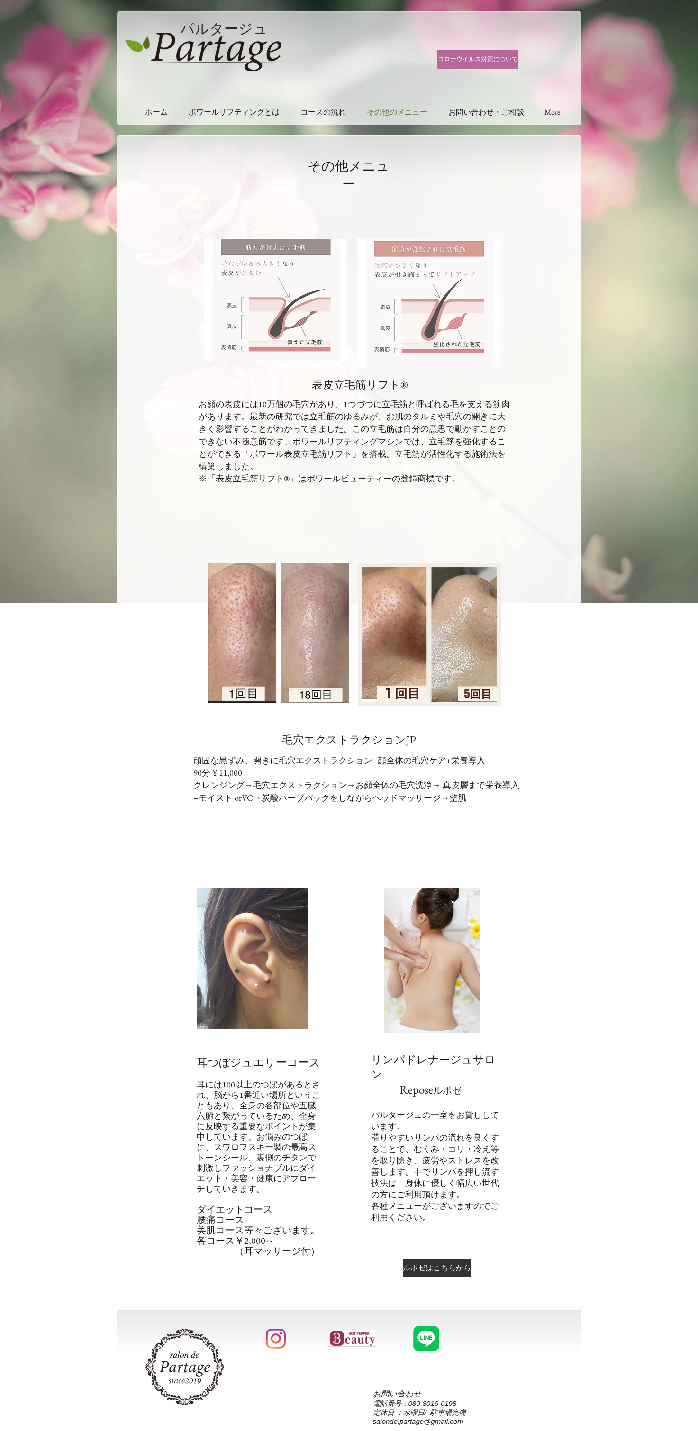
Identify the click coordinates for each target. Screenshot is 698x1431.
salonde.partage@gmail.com (418, 1421)
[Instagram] (276, 1339)
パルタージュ (224, 28)
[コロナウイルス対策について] (477, 59)
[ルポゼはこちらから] (437, 1268)
